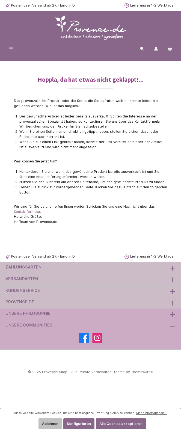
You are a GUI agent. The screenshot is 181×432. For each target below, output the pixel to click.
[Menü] (11, 48)
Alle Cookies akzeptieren (121, 424)
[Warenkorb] (170, 48)
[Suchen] (142, 48)
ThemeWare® (142, 372)
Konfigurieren (79, 424)
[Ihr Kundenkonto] (156, 48)
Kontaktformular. (27, 212)
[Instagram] (97, 338)
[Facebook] (84, 338)
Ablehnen (50, 424)
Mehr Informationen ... (151, 413)
